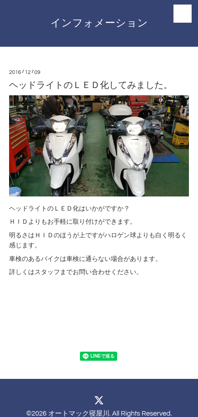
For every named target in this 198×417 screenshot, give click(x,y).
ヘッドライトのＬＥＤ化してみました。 (91, 85)
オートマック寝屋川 (78, 413)
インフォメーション (99, 23)
